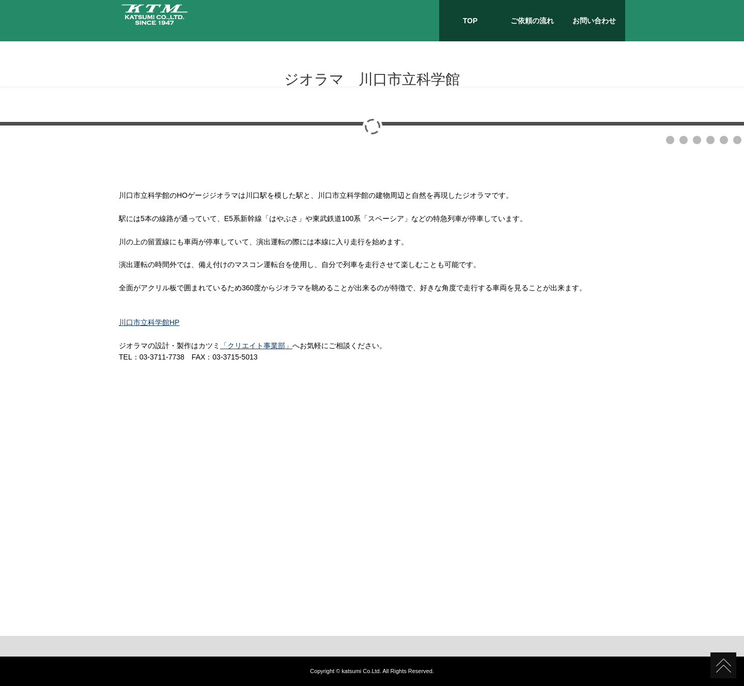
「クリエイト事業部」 (256, 345)
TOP (470, 21)
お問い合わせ (594, 21)
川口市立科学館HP (149, 322)
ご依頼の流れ (532, 21)
